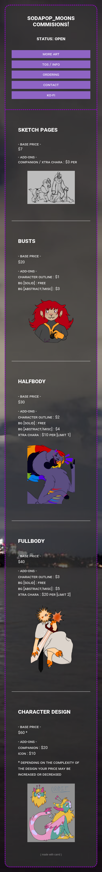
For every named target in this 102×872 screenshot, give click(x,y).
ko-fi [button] (51, 95)
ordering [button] (51, 74)
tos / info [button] (51, 64)
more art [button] (51, 54)
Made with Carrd (51, 854)
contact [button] (51, 84)
